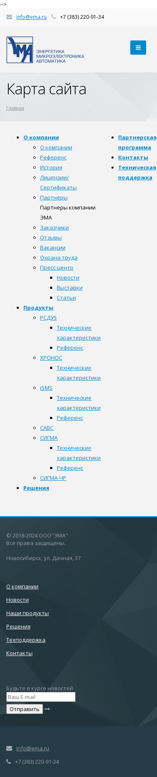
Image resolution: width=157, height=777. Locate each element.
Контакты (133, 157)
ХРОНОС (51, 357)
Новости (68, 277)
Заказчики (54, 227)
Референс (53, 157)
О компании (41, 137)
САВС (46, 427)
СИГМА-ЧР (53, 478)
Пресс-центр (56, 267)
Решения (36, 488)
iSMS (46, 387)
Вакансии (53, 247)
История (51, 167)
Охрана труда (59, 257)
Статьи (66, 297)
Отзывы (51, 237)
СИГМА (49, 437)
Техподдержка (26, 639)
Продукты (38, 307)
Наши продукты (27, 613)
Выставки (70, 287)
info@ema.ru (31, 16)
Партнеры (54, 197)
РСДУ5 (48, 317)
